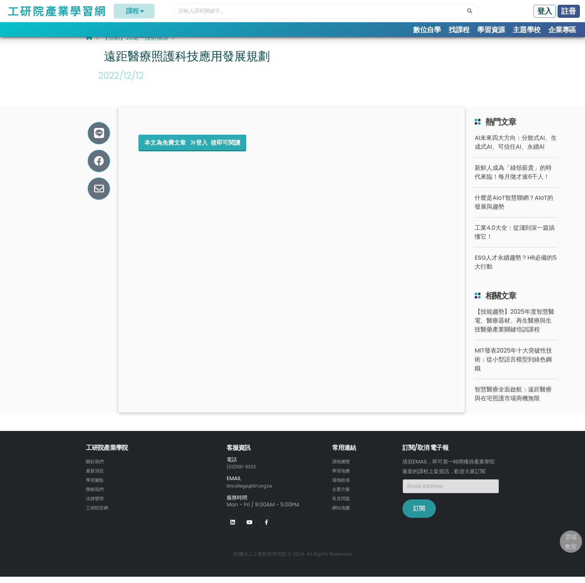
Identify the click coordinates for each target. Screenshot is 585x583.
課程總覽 (342, 468)
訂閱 (419, 515)
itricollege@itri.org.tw (254, 492)
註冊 (568, 11)
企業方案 (342, 495)
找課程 (459, 30)
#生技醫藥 (118, 95)
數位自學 (427, 30)
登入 (544, 11)
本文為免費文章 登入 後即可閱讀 (192, 149)
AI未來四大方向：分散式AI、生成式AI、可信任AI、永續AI (515, 149)
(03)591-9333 (244, 473)
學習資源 (491, 30)
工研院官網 (99, 512)
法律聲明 (96, 504)
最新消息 (96, 477)
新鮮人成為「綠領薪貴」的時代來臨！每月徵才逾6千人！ (513, 179)
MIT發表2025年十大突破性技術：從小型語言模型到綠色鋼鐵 (513, 366)
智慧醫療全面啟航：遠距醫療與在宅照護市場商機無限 (513, 401)
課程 (134, 11)
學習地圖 (342, 477)
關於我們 (96, 468)
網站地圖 (342, 512)
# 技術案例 (119, 108)
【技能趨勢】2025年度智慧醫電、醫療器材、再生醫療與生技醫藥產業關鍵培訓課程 (514, 327)
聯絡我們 (96, 495)
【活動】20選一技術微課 (135, 44)
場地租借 (342, 486)
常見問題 (342, 504)
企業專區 (562, 30)
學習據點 (96, 486)
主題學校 (527, 30)
